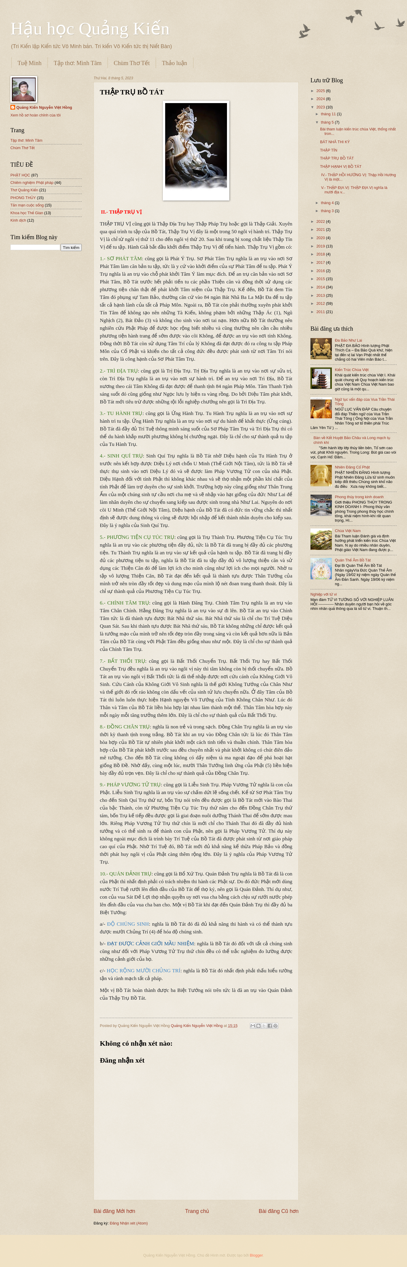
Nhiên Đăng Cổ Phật (352, 467)
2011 (321, 312)
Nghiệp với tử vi (323, 594)
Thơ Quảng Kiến (24, 190)
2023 (321, 107)
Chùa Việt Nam (348, 530)
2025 (321, 91)
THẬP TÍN (328, 150)
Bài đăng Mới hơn (114, 1211)
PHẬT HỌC (20, 175)
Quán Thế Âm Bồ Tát (353, 560)
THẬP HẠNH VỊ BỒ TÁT (341, 166)
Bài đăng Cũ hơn (279, 1211)
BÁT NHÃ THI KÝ (335, 142)
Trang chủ (197, 1211)
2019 (321, 246)
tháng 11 (329, 114)
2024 (321, 99)
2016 (321, 271)
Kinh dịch (18, 220)
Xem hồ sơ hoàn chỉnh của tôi (35, 115)
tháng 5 (328, 122)
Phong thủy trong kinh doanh (359, 497)
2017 (321, 262)
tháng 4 (328, 203)
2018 (321, 254)
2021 (321, 229)
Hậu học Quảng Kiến (90, 28)
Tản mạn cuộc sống (27, 205)
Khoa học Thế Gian (26, 213)
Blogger (256, 1255)
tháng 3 (328, 211)
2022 (321, 221)
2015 (321, 279)
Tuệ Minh (30, 63)
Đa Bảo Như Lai (348, 340)
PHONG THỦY (23, 197)
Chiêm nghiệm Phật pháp (31, 182)
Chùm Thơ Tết (132, 63)
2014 (321, 287)
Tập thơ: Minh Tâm (78, 63)
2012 (321, 303)
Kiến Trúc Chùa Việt (352, 369)
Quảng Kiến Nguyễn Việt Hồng (44, 107)
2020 (321, 238)
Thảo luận (174, 63)
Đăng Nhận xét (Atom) (129, 1223)
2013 (321, 295)
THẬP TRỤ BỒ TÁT (337, 158)
